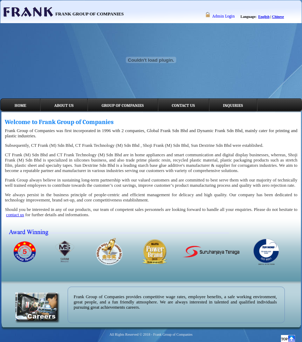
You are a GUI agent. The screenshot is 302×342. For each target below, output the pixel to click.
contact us (15, 214)
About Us (64, 105)
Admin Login (223, 16)
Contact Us (183, 105)
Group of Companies (123, 105)
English (263, 17)
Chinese (278, 17)
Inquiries (233, 105)
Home (20, 105)
